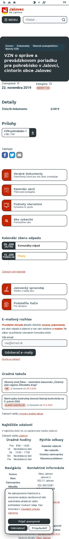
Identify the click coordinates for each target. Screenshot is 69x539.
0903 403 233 (45, 487)
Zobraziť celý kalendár (13, 260)
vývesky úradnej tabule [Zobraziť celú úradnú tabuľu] (31, 402)
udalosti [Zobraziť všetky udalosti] (23, 424)
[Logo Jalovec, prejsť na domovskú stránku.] (34, 10)
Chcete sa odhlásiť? (11, 348)
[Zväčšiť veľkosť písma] (44, 2)
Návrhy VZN (43, 77)
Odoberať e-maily (19, 341)
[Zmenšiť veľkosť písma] (39, 2)
